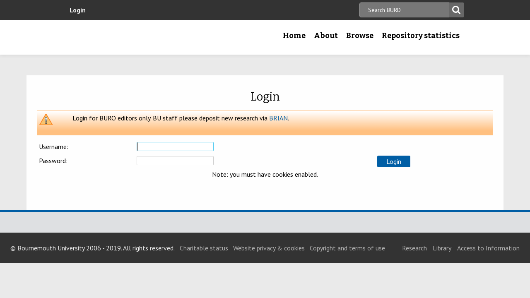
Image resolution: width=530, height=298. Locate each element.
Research (414, 248)
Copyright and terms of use (347, 248)
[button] (393, 161)
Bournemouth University (118, 37)
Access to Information (488, 248)
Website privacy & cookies (269, 248)
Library (442, 248)
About (326, 35)
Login (78, 10)
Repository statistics (421, 35)
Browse (359, 35)
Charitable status (204, 248)
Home (294, 35)
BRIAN (278, 118)
